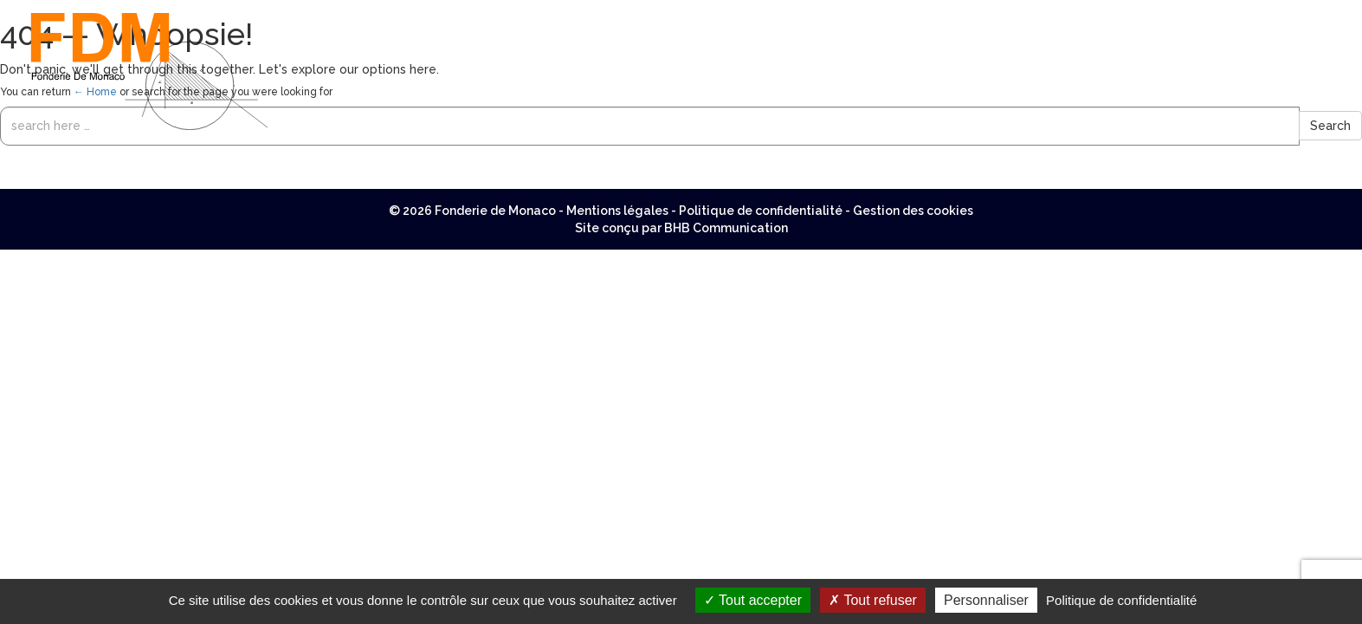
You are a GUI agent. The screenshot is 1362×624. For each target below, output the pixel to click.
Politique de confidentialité (760, 211)
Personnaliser (986, 600)
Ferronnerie (1120, 22)
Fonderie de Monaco (495, 211)
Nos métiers (856, 22)
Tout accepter (753, 600)
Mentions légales (617, 211)
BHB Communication (726, 228)
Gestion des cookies (913, 211)
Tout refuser (873, 600)
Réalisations (1221, 22)
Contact (1310, 22)
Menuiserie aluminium (989, 22)
